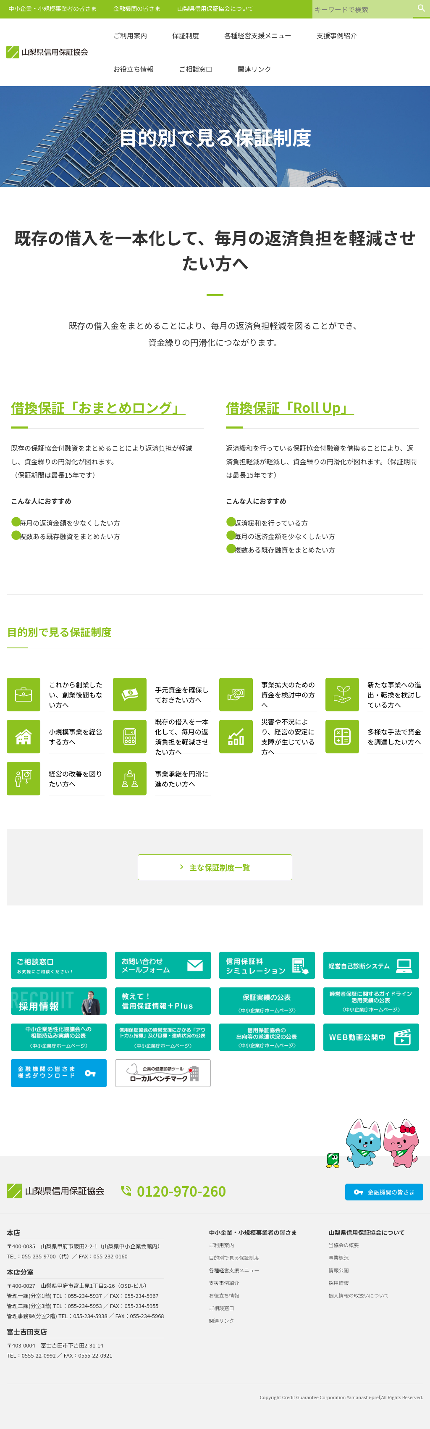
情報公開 (339, 1270)
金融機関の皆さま (136, 8)
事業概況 (339, 1257)
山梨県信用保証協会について (215, 8)
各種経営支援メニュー (257, 35)
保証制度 (185, 35)
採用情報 (339, 1282)
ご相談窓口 (195, 69)
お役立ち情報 (133, 69)
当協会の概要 (344, 1244)
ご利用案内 (130, 35)
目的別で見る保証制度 (234, 1257)
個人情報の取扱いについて (359, 1295)
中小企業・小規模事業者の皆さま (52, 8)
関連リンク (254, 69)
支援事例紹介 (337, 35)
